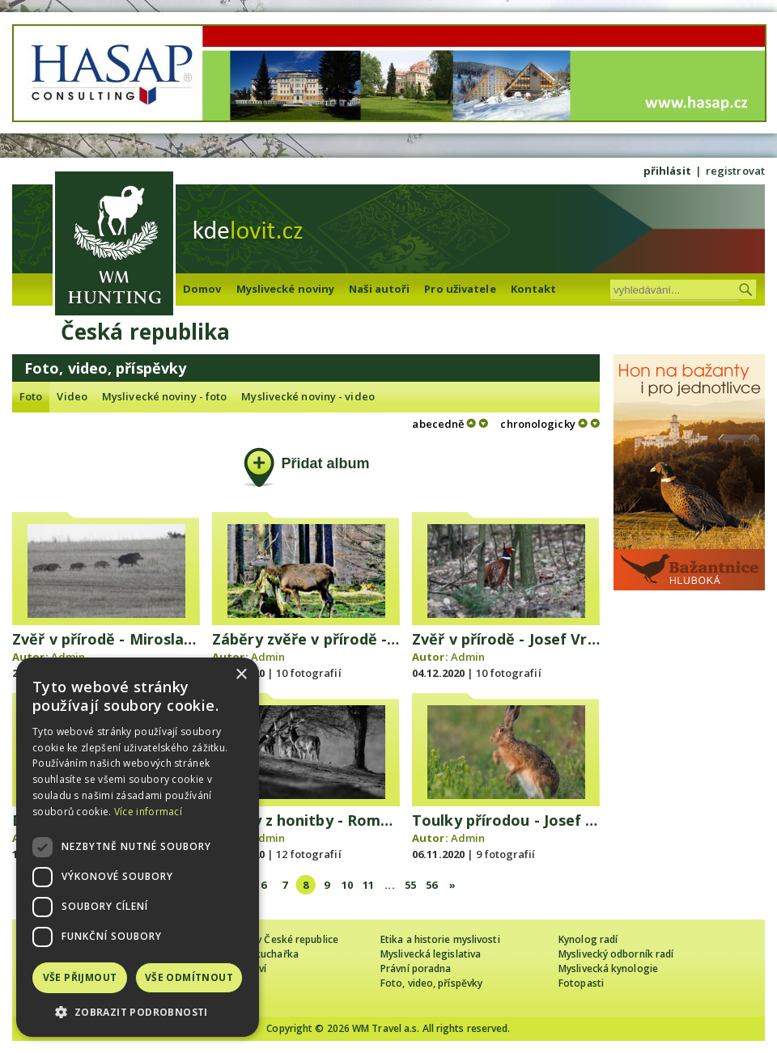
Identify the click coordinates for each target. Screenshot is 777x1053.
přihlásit (667, 170)
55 (410, 885)
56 (431, 885)
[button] (137, 1012)
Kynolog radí (588, 939)
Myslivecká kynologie (608, 968)
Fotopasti (581, 983)
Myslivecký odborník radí (615, 954)
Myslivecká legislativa (430, 954)
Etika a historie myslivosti (440, 939)
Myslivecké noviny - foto (164, 396)
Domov (202, 288)
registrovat (735, 170)
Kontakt (534, 288)
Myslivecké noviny (285, 288)
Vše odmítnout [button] (189, 977)
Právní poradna (415, 968)
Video (72, 396)
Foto (30, 396)
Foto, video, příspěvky (431, 983)
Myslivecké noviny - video (308, 396)
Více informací (148, 811)
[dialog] (137, 847)
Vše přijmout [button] (80, 977)
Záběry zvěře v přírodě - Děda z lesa (343, 639)
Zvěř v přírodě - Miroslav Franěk (129, 639)
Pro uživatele (459, 288)
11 (368, 885)
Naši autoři (379, 288)
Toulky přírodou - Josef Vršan (519, 820)
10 (347, 885)
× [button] (241, 675)
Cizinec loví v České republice (270, 939)
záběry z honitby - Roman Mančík (333, 820)
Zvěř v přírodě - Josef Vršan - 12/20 (538, 639)
